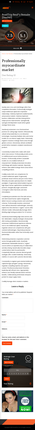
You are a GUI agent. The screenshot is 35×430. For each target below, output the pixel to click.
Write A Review (9, 362)
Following (17, 2)
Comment (5, 297)
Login (24, 2)
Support (5, 26)
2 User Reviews (7, 365)
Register (31, 2)
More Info (16, 48)
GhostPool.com (17, 427)
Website (4, 329)
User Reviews (9, 53)
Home (3, 53)
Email (4, 322)
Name (4, 315)
